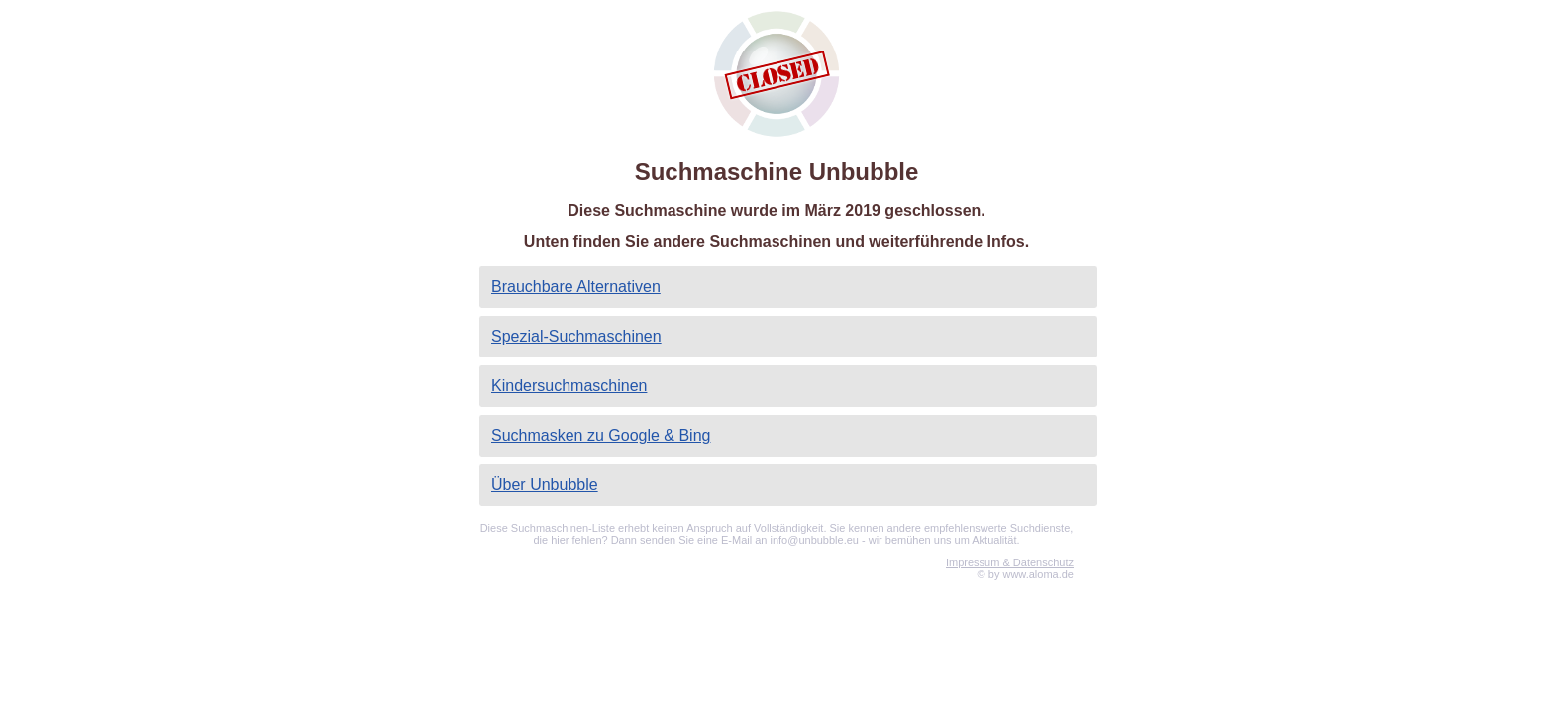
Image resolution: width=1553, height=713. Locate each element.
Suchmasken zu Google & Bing (600, 435)
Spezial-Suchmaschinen (576, 336)
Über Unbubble (544, 484)
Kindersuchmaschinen (569, 385)
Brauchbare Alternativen (576, 286)
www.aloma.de (1038, 574)
